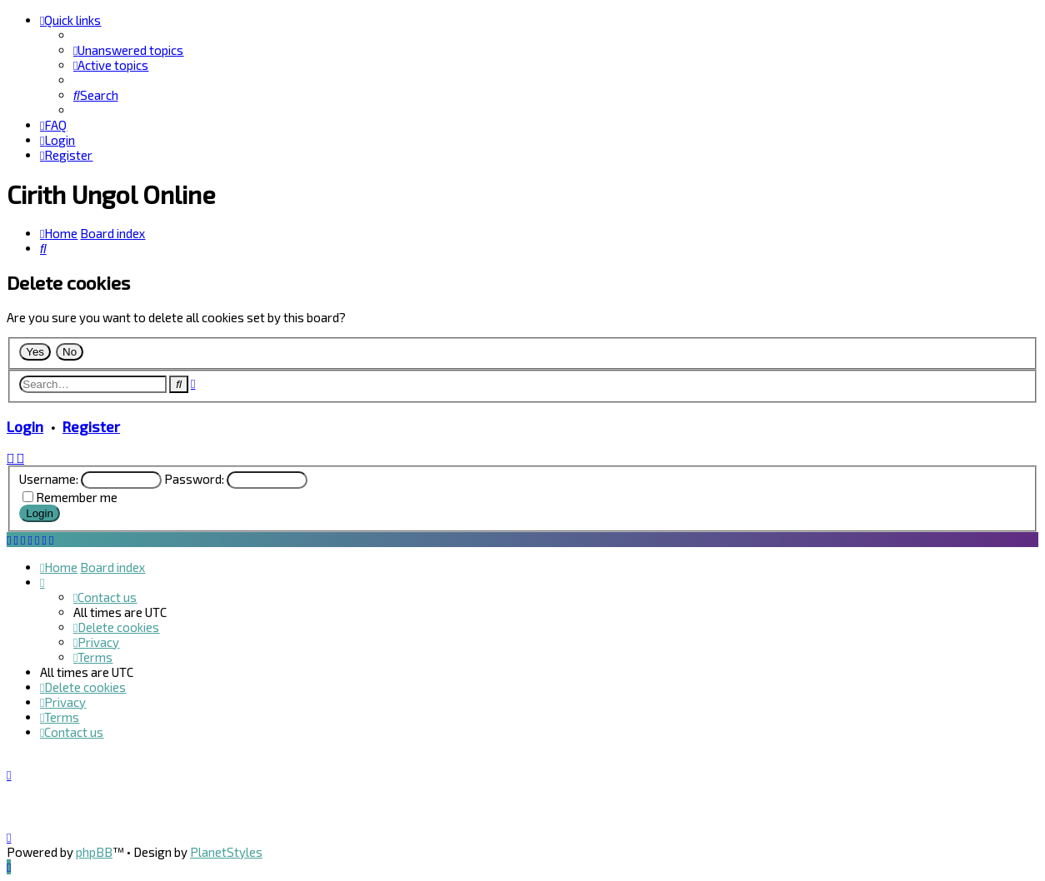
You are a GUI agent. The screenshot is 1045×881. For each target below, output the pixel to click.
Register (91, 426)
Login (25, 426)
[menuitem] (128, 49)
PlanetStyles (226, 851)
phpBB (94, 851)
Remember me (77, 497)
